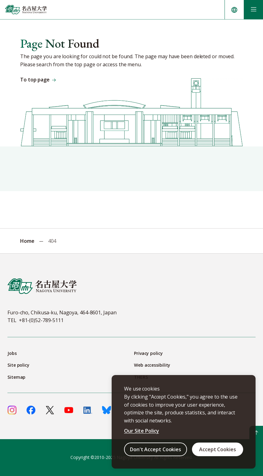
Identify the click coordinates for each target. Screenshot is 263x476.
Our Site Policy (141, 430)
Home (27, 240)
